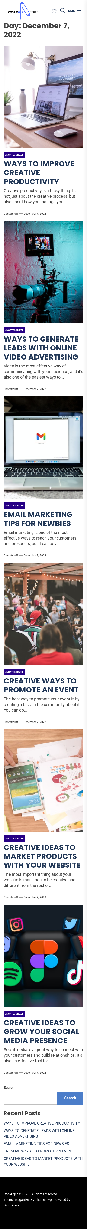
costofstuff (11, 213)
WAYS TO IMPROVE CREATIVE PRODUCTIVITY (39, 172)
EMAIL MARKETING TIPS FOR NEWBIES (38, 518)
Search (9, 1088)
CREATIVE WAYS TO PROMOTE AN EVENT (41, 685)
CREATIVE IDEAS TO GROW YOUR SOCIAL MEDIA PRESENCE (41, 1031)
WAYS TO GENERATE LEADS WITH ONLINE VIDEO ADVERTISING (41, 348)
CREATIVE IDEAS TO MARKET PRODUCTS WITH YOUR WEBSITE (42, 856)
